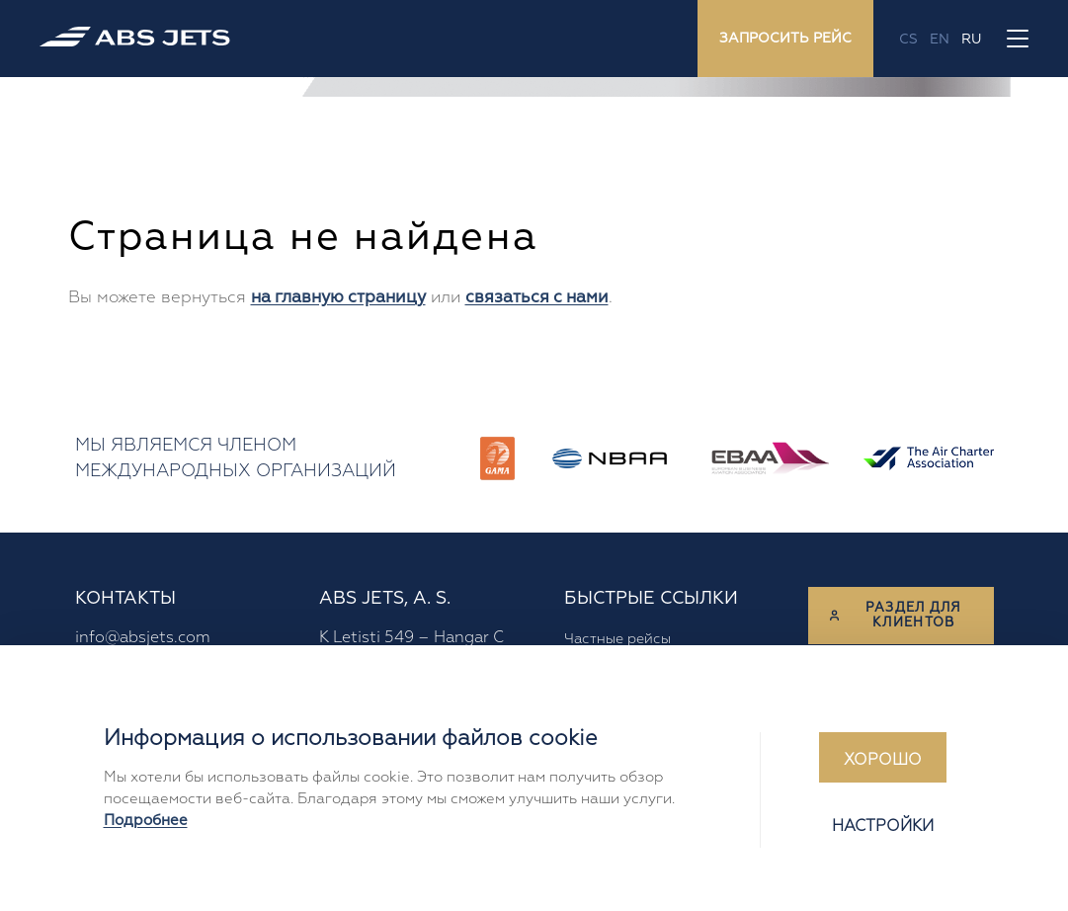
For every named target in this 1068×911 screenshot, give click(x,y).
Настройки (883, 826)
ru (971, 39)
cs (908, 39)
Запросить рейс (785, 38)
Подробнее (146, 820)
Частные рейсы (617, 638)
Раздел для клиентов (895, 615)
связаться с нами (537, 297)
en (939, 39)
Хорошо (883, 760)
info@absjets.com (142, 637)
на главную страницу (338, 297)
